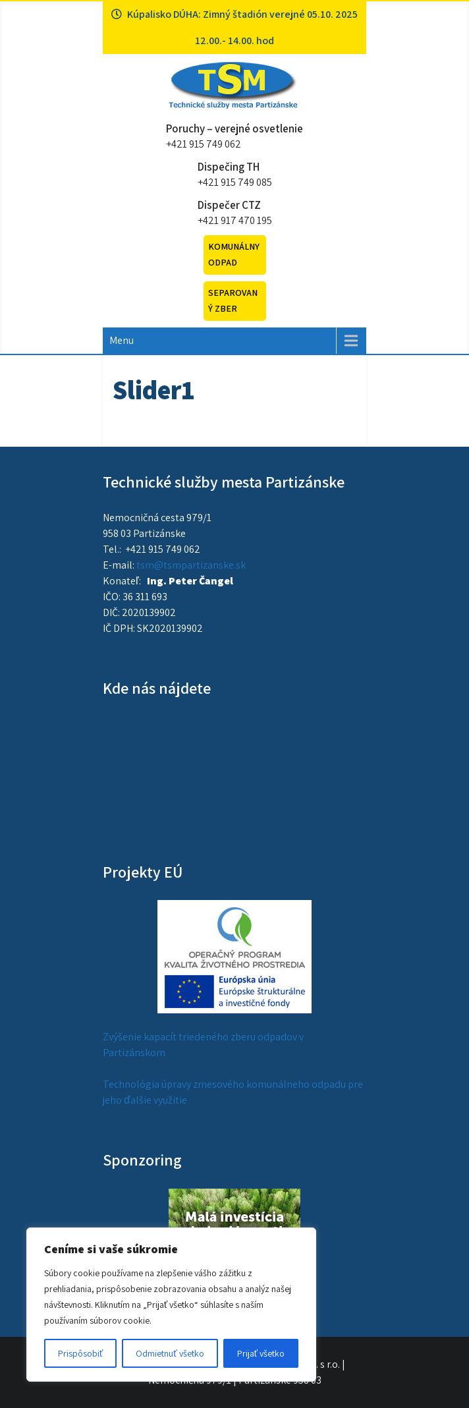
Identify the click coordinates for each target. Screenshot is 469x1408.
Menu (121, 340)
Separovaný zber (233, 300)
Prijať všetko (261, 1353)
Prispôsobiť (80, 1353)
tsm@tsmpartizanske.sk (191, 565)
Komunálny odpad (234, 254)
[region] (171, 1304)
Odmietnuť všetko (170, 1353)
